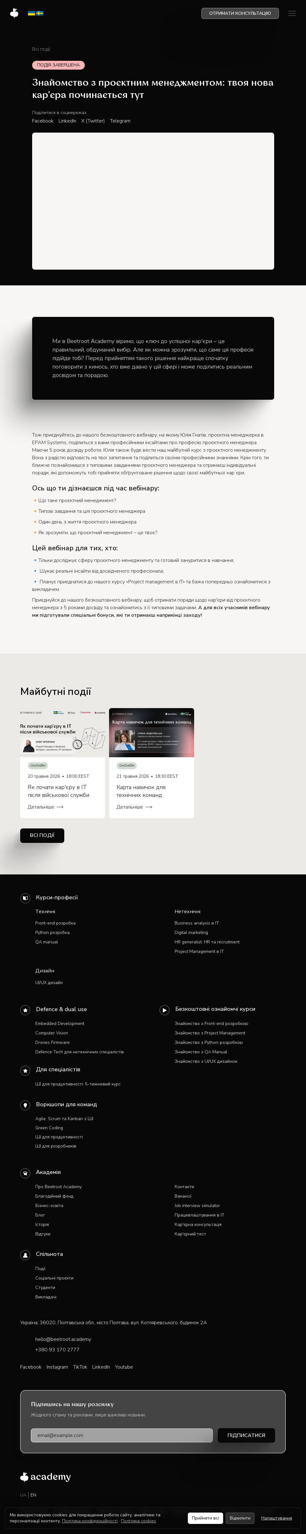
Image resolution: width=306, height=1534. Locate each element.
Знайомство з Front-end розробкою (211, 1024)
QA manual (46, 942)
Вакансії (183, 1196)
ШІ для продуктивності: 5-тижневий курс (78, 1084)
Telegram (120, 120)
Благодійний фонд (54, 1196)
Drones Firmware (52, 1042)
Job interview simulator (197, 1206)
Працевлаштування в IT (199, 1215)
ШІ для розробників (55, 1146)
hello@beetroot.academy (63, 1339)
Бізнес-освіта (49, 1206)
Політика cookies (138, 1521)
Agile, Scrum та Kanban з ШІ (64, 1119)
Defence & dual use (61, 1009)
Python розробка (52, 933)
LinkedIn (67, 120)
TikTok (80, 1367)
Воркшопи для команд (66, 1104)
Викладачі (45, 1297)
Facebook (43, 120)
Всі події (41, 49)
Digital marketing (191, 933)
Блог (40, 1215)
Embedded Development (59, 1024)
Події (40, 1269)
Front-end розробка (55, 923)
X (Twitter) (93, 120)
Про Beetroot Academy (58, 1187)
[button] (292, 13)
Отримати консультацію (240, 13)
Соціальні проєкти (54, 1278)
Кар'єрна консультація (198, 1225)
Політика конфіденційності (90, 1521)
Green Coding (49, 1128)
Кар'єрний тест (190, 1234)
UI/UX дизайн (49, 983)
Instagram (57, 1367)
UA (23, 1495)
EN (33, 1495)
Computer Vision (51, 1033)
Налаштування (276, 1518)
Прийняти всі (205, 1518)
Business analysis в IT (197, 923)
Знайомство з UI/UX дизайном (206, 1061)
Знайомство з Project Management (210, 1033)
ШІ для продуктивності (59, 1137)
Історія (42, 1225)
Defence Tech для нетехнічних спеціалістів (79, 1052)
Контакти (184, 1187)
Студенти (45, 1288)
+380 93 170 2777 (57, 1349)
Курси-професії (57, 897)
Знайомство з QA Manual (201, 1052)
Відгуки (42, 1234)
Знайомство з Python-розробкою (209, 1042)
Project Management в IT (199, 951)
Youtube (124, 1367)
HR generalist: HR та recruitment (207, 942)
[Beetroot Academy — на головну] (45, 1477)
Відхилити (240, 1518)
